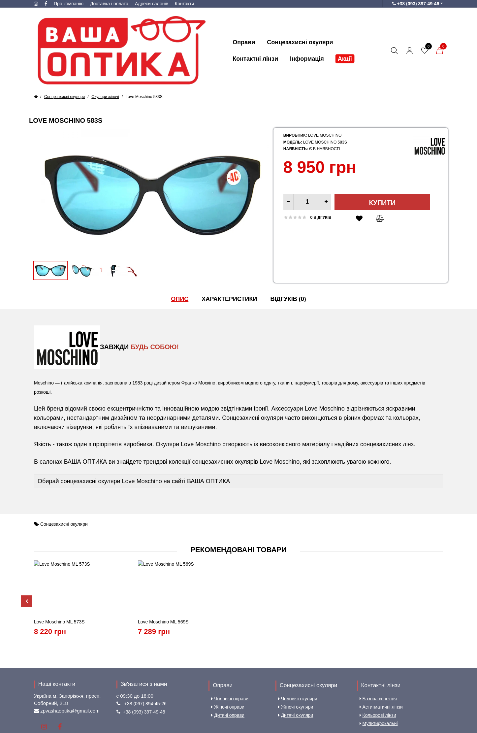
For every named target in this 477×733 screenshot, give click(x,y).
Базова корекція (378, 650)
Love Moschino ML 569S (163, 573)
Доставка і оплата (109, 3)
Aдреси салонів (151, 3)
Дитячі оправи (227, 667)
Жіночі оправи (227, 658)
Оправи (223, 637)
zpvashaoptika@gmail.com (69, 662)
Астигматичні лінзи (381, 658)
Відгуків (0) (288, 299)
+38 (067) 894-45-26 (145, 655)
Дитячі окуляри (295, 667)
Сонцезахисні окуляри (64, 524)
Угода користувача (169, 705)
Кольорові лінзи (378, 667)
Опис (179, 299)
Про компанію (68, 3)
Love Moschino (324, 135)
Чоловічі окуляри (297, 650)
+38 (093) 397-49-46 (144, 663)
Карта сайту (232, 705)
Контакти (184, 3)
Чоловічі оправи (229, 650)
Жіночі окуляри (295, 658)
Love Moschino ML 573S (59, 573)
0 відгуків (321, 217)
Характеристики (229, 299)
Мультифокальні (379, 675)
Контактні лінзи (380, 637)
